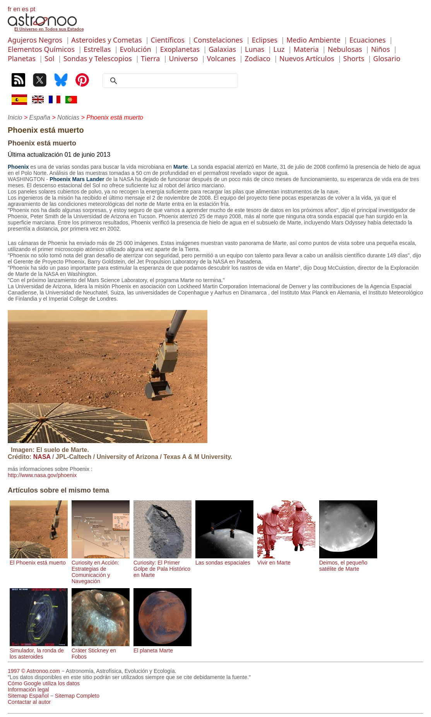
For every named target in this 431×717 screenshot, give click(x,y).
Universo (183, 58)
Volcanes (221, 58)
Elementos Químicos (41, 49)
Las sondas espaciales (224, 559)
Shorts (353, 58)
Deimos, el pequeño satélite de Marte (348, 562)
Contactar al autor (29, 702)
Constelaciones (218, 39)
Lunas (254, 49)
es (25, 9)
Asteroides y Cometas (106, 39)
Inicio (15, 117)
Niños (380, 49)
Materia (306, 49)
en (16, 9)
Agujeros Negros (35, 39)
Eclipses (264, 39)
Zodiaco (257, 58)
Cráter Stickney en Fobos (101, 650)
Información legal (28, 689)
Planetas (22, 58)
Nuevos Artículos (306, 58)
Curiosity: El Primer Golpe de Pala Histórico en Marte (162, 565)
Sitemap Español (28, 696)
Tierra (150, 58)
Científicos (168, 39)
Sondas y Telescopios (97, 58)
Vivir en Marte (286, 559)
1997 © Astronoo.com (34, 671)
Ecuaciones (367, 39)
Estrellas (97, 49)
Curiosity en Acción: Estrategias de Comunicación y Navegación (101, 568)
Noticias (68, 117)
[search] (173, 81)
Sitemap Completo (77, 696)
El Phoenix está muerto (39, 559)
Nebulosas (345, 49)
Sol (49, 58)
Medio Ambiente (313, 39)
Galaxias (222, 49)
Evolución (135, 49)
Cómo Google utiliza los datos (44, 683)
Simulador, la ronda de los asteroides (39, 650)
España (39, 117)
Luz (279, 49)
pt (32, 9)
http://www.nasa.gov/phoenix (42, 475)
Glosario (386, 58)
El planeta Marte (162, 647)
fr (10, 9)
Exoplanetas (180, 49)
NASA (42, 456)
